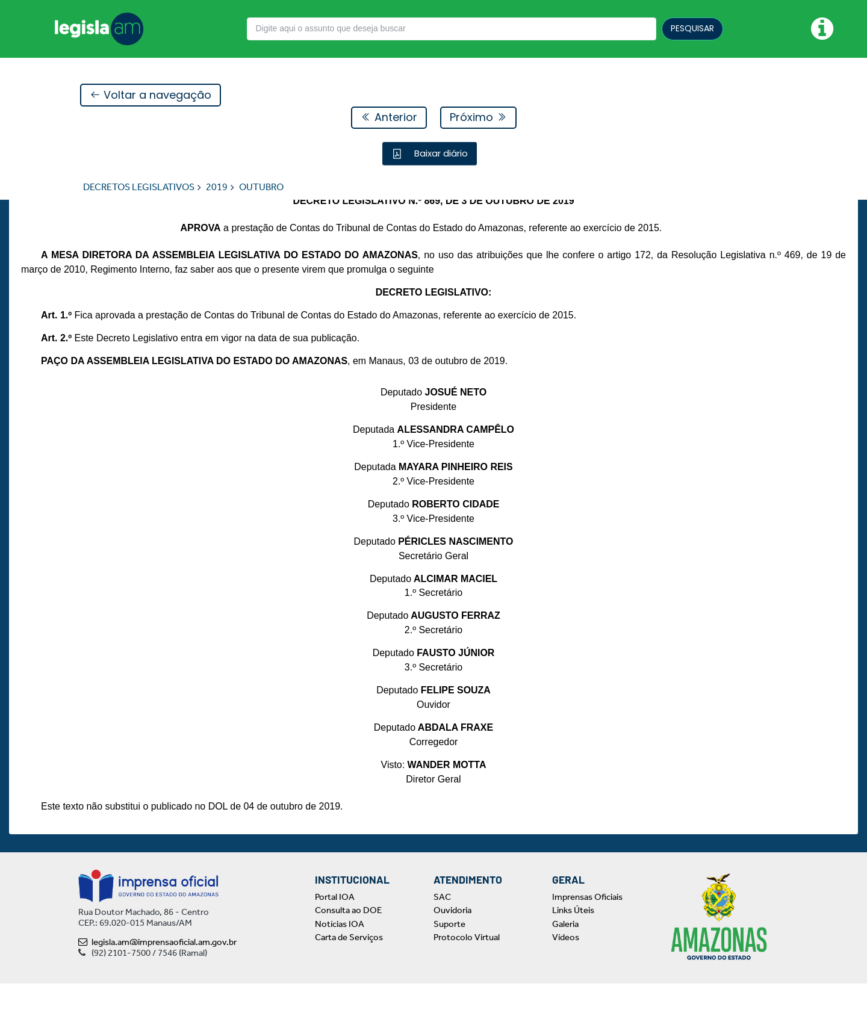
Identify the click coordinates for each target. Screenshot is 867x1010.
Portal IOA (335, 923)
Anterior (389, 117)
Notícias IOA (339, 950)
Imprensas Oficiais (587, 923)
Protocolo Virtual (467, 964)
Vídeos (565, 964)
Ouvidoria (452, 937)
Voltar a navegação (150, 95)
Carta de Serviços (349, 964)
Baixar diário (440, 153)
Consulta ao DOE (348, 937)
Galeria (565, 950)
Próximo (478, 117)
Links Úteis (573, 937)
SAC (442, 923)
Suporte (449, 950)
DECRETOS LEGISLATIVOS (138, 187)
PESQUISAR (692, 28)
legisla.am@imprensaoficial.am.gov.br (157, 968)
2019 (217, 187)
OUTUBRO (261, 187)
